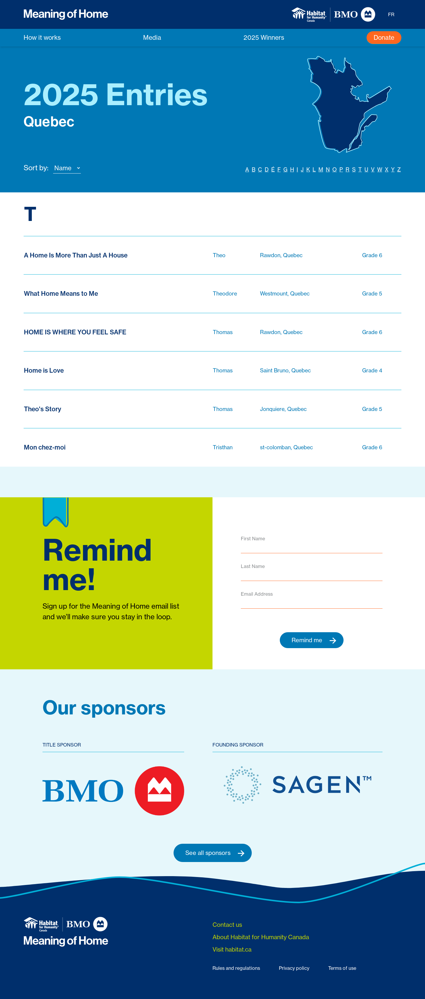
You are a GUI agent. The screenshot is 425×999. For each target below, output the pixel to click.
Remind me (314, 640)
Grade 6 (372, 255)
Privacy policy (294, 968)
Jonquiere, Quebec (283, 409)
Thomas (223, 332)
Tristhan (223, 447)
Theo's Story (42, 409)
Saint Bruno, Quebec (285, 370)
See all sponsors (215, 853)
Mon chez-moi (45, 448)
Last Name (253, 566)
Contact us (227, 925)
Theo (219, 255)
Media (152, 37)
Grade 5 (372, 293)
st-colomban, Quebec (286, 447)
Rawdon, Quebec (281, 255)
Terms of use (342, 968)
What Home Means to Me (61, 294)
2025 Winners (263, 37)
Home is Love (44, 371)
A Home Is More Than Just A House (76, 255)
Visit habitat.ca (231, 949)
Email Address (257, 594)
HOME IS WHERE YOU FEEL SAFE (75, 332)
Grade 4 (372, 370)
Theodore (225, 293)
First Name (253, 538)
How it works (42, 37)
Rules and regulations (236, 968)
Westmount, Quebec (285, 293)
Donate (384, 37)
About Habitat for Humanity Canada (260, 937)
